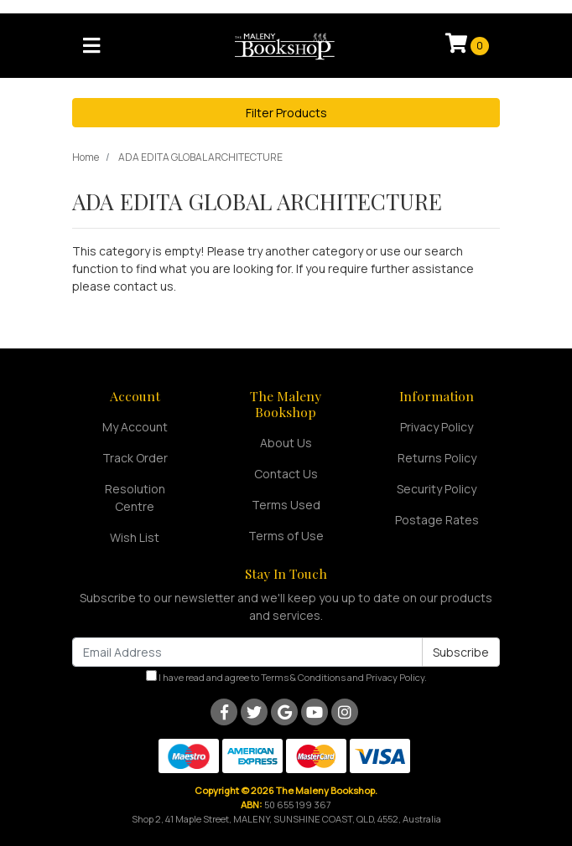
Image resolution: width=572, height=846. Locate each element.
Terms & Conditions (303, 677)
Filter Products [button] (286, 113)
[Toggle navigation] (91, 46)
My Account (135, 427)
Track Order (135, 458)
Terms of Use (286, 536)
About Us (286, 443)
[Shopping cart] (467, 45)
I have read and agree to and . (286, 677)
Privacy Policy (436, 427)
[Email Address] (247, 652)
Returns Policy (437, 458)
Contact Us (286, 474)
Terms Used (286, 505)
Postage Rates (437, 520)
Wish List (134, 537)
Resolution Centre (135, 497)
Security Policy (436, 489)
